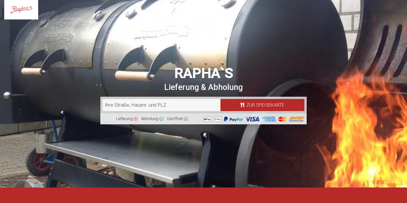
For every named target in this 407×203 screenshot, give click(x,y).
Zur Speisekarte (262, 105)
